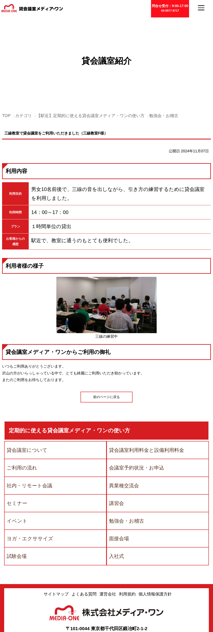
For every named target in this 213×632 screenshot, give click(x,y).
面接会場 (119, 509)
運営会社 (107, 564)
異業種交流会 (124, 456)
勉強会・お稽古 (163, 86)
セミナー (17, 474)
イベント (17, 491)
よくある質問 (84, 564)
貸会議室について (27, 421)
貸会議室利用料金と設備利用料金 (146, 421)
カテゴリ (23, 86)
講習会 (116, 474)
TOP (6, 86)
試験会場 (17, 527)
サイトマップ (56, 564)
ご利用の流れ (22, 438)
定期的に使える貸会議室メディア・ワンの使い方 (69, 401)
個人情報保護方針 (155, 564)
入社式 (116, 527)
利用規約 (127, 564)
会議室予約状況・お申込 (136, 438)
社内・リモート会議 (29, 456)
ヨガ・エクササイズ (30, 509)
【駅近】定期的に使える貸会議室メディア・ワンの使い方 (90, 86)
